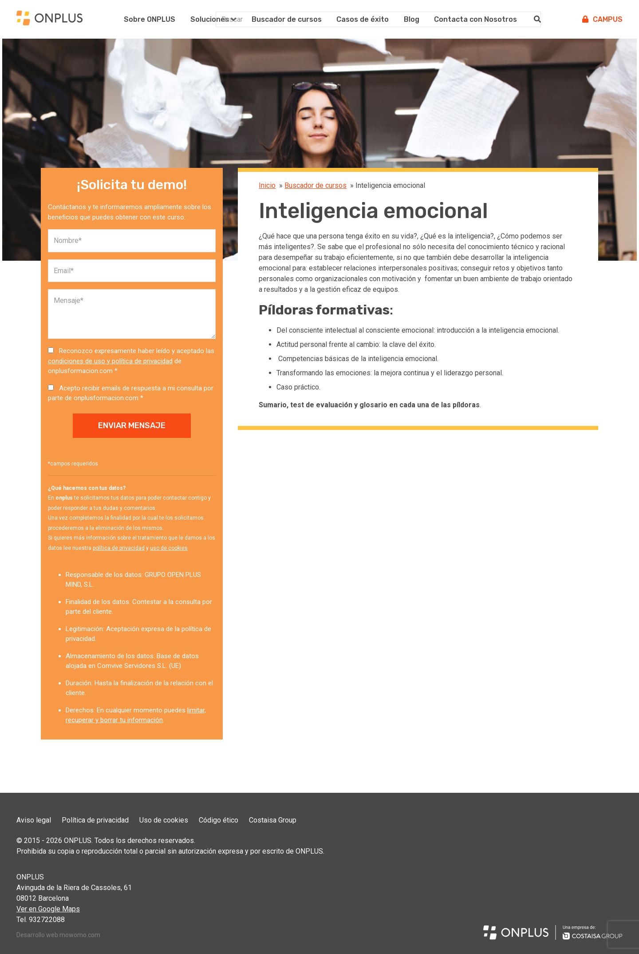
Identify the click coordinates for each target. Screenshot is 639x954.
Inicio (267, 185)
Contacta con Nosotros (475, 19)
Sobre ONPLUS (149, 19)
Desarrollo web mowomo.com (58, 934)
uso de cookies (169, 548)
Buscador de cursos (287, 19)
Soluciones (209, 19)
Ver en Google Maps (48, 909)
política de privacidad (119, 548)
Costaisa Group (272, 820)
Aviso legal (33, 820)
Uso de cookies (163, 820)
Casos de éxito (362, 19)
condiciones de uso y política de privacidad (110, 361)
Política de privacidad (95, 820)
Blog (411, 19)
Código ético (218, 820)
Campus (602, 19)
